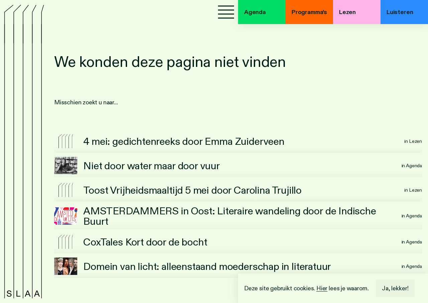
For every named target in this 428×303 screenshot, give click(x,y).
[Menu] (226, 12)
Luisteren (400, 12)
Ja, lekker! (395, 288)
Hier (321, 288)
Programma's (309, 12)
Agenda (255, 12)
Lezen (347, 12)
